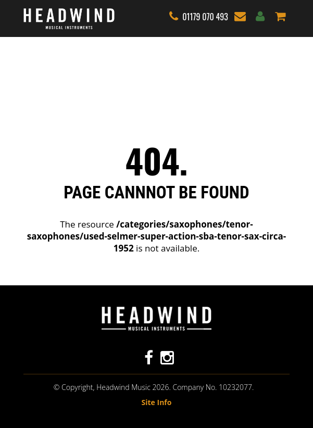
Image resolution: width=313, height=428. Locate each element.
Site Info (157, 402)
